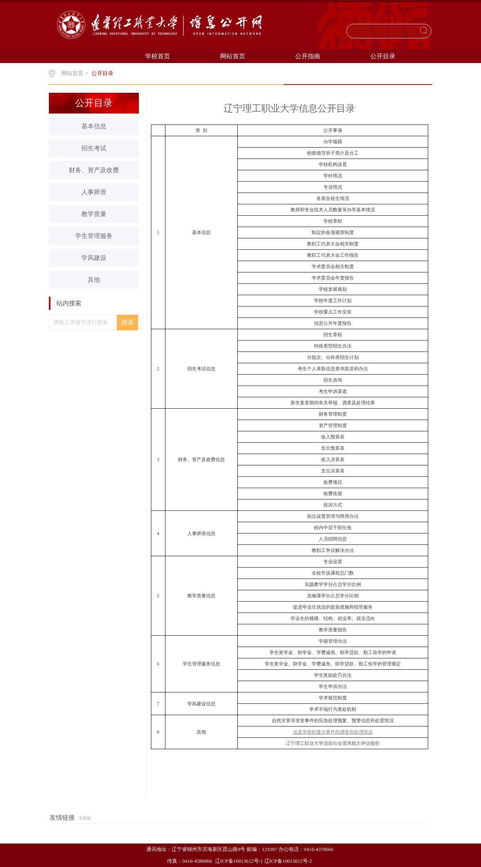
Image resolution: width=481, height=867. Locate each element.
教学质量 (93, 214)
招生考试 (93, 148)
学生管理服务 (94, 236)
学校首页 (157, 56)
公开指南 (307, 56)
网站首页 (232, 56)
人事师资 (93, 192)
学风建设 (93, 257)
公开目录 (382, 56)
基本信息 (93, 126)
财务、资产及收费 (94, 170)
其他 (94, 279)
